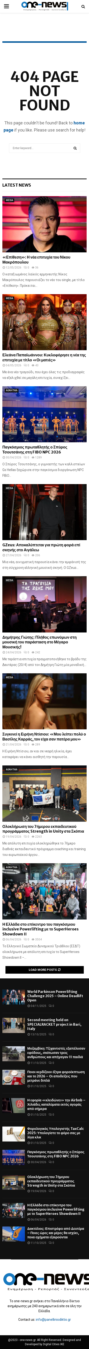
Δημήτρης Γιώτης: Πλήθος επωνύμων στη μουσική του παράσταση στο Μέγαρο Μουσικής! (39, 642)
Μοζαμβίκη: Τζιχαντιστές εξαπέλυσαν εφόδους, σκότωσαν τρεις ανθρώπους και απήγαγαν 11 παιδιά (56, 1052)
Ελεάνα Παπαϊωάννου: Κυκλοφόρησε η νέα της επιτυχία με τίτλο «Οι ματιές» (44, 357)
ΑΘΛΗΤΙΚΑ (11, 390)
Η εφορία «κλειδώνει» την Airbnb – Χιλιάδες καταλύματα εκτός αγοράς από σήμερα (56, 1104)
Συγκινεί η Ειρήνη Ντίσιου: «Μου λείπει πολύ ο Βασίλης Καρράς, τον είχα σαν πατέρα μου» (44, 736)
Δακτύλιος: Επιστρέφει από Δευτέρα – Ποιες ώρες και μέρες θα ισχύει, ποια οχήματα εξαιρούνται (55, 1232)
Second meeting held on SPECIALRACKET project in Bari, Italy (54, 1024)
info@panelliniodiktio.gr (53, 1319)
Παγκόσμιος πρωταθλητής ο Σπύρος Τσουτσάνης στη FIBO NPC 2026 (34, 449)
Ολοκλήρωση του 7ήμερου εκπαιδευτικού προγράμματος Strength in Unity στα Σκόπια (43, 829)
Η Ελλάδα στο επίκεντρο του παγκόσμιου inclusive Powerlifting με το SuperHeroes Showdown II (40, 929)
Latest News (16, 185)
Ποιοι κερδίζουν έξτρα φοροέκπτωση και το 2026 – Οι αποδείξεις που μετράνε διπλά (56, 1076)
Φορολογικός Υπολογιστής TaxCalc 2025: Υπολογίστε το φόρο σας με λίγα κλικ (55, 1133)
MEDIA (9, 200)
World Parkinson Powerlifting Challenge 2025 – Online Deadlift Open (55, 996)
